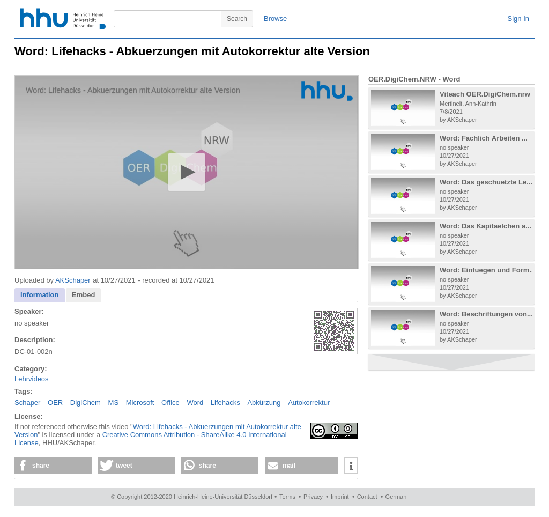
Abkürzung (263, 402)
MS (113, 402)
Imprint (340, 496)
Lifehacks (225, 402)
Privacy (313, 496)
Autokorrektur (309, 402)
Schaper (27, 402)
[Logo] (327, 91)
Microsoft (140, 402)
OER (55, 402)
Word (195, 402)
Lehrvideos (31, 379)
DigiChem (85, 402)
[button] (186, 172)
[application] (186, 172)
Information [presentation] (39, 295)
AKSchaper (73, 280)
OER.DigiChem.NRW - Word (414, 79)
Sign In (518, 18)
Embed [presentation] (83, 295)
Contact (367, 496)
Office (170, 402)
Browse (275, 18)
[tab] (39, 295)
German (396, 496)
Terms (287, 496)
